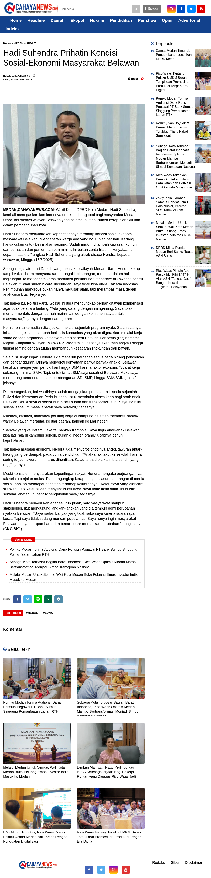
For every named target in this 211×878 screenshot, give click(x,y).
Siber (175, 862)
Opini (167, 20)
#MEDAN (32, 612)
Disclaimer (193, 862)
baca (133, 78)
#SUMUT (49, 612)
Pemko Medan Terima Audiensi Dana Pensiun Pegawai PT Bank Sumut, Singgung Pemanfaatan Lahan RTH (32, 706)
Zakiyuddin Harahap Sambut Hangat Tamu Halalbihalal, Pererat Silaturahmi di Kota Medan (172, 206)
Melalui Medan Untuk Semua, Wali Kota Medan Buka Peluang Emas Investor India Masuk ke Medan (36, 771)
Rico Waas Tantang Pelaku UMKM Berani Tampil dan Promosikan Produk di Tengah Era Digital (109, 836)
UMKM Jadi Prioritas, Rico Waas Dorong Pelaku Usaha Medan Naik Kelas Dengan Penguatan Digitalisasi (35, 836)
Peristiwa (147, 20)
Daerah (57, 20)
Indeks (12, 29)
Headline (36, 20)
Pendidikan (121, 20)
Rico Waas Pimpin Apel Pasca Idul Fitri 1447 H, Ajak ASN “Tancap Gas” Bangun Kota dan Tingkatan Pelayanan (173, 279)
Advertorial (189, 20)
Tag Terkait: (13, 612)
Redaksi (159, 862)
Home (14, 20)
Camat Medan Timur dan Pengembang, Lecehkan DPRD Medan (174, 55)
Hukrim (97, 20)
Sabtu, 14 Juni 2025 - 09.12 (17, 79)
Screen (152, 9)
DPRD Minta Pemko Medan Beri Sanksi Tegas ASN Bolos (174, 252)
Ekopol (77, 20)
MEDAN (18, 43)
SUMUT (31, 43)
